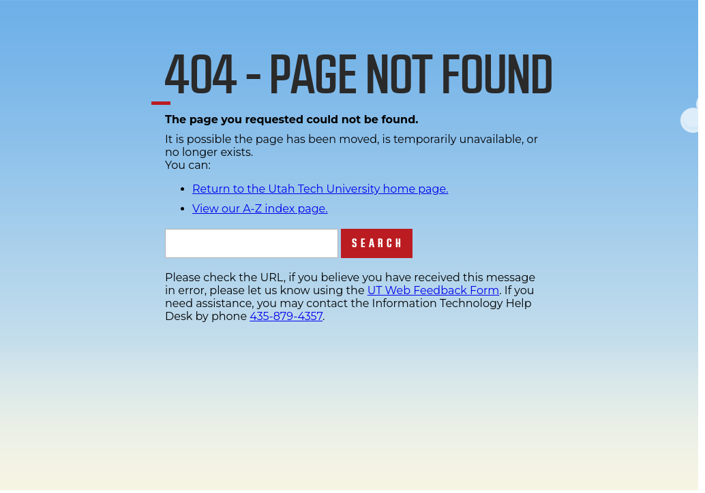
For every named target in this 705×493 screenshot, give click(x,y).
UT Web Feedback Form (433, 290)
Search (378, 243)
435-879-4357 (286, 316)
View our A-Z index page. (260, 208)
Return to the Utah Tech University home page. (320, 188)
